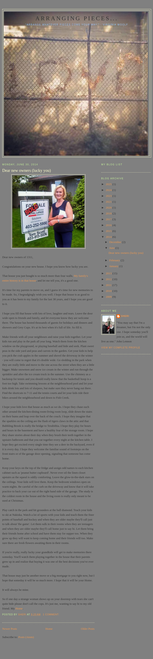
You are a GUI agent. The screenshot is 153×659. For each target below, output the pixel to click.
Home (19, 608)
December (115, 242)
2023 (109, 196)
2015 (109, 231)
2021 (109, 201)
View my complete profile (120, 347)
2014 (109, 237)
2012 (109, 279)
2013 (109, 273)
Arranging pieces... (76, 18)
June (112, 248)
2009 (109, 296)
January (114, 266)
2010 (109, 291)
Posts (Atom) (26, 637)
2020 (109, 207)
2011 (109, 285)
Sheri (125, 316)
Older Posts (87, 628)
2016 (109, 225)
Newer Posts (9, 628)
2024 (109, 190)
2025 (109, 184)
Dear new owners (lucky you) (26, 170)
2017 (109, 219)
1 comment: (51, 614)
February (115, 260)
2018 (109, 213)
